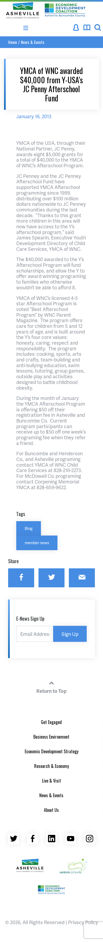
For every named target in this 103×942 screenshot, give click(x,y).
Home (12, 42)
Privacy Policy (83, 922)
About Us (51, 810)
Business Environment (51, 736)
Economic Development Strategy (51, 751)
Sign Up (70, 633)
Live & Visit (51, 780)
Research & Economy (51, 766)
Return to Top (51, 686)
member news (37, 542)
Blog (29, 528)
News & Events (32, 42)
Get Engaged (51, 722)
